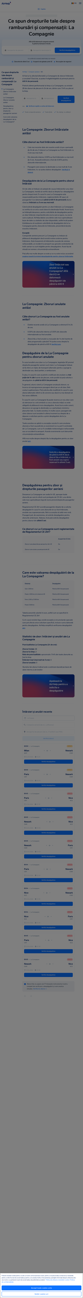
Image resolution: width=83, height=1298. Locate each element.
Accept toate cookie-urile (41, 1288)
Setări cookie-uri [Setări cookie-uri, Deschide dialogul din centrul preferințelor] (41, 1294)
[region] (41, 1285)
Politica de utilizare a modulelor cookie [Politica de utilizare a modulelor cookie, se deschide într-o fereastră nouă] (57, 1280)
